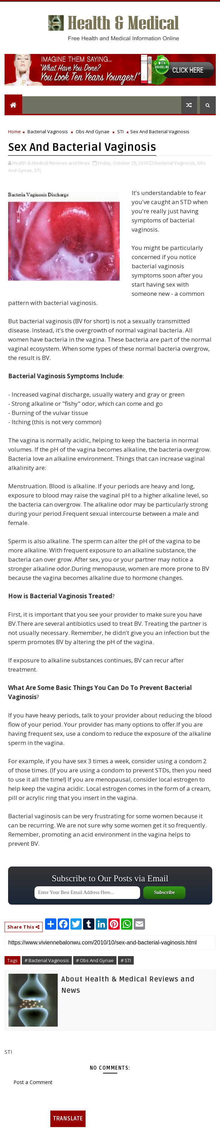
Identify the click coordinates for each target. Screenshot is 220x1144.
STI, (38, 170)
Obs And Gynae (92, 131)
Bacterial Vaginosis (47, 131)
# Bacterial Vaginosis (47, 960)
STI (120, 131)
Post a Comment (32, 1082)
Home (14, 131)
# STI (126, 960)
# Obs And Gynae (95, 960)
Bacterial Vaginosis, (175, 163)
